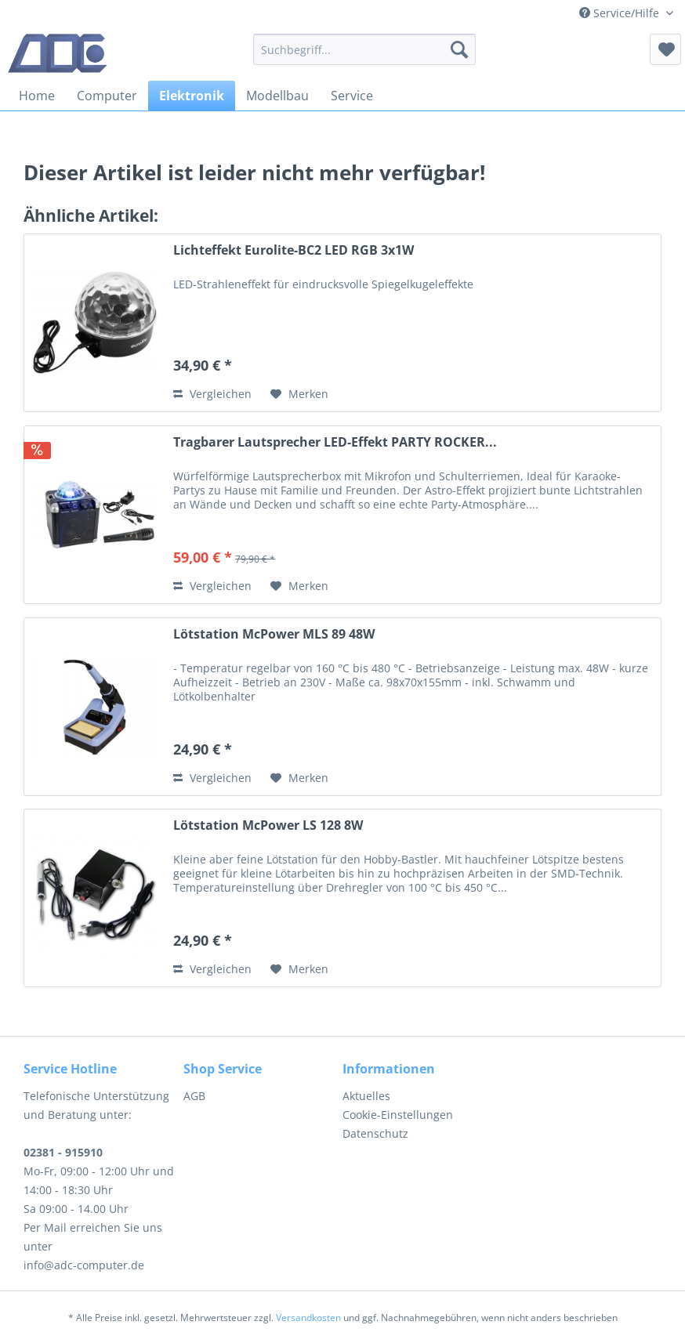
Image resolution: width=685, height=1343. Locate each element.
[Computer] (107, 95)
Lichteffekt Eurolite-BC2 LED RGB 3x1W (293, 250)
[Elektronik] (191, 95)
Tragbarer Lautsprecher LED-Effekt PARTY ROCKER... (335, 442)
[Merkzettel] (665, 49)
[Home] (37, 95)
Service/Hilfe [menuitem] (620, 12)
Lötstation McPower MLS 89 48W (274, 634)
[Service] (352, 95)
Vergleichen (212, 393)
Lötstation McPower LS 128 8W (268, 825)
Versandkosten (308, 1317)
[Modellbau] (277, 95)
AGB (194, 1095)
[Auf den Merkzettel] (299, 394)
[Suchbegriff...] (364, 49)
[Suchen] (459, 49)
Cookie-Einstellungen (397, 1114)
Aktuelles (366, 1095)
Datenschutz (375, 1133)
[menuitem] (364, 49)
